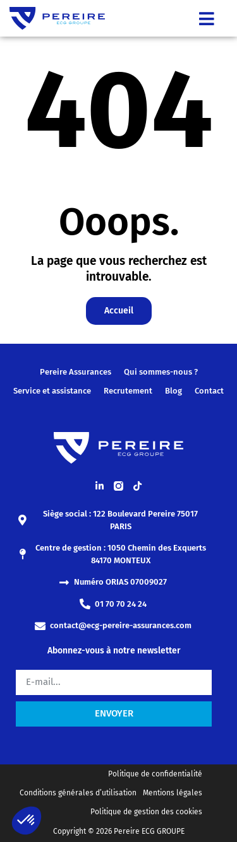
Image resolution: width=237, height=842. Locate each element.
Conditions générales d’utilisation (78, 792)
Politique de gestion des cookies (146, 811)
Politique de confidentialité (155, 773)
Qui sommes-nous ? (161, 372)
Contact (209, 390)
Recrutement (128, 390)
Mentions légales (172, 792)
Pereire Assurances (75, 372)
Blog (173, 390)
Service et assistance (52, 390)
